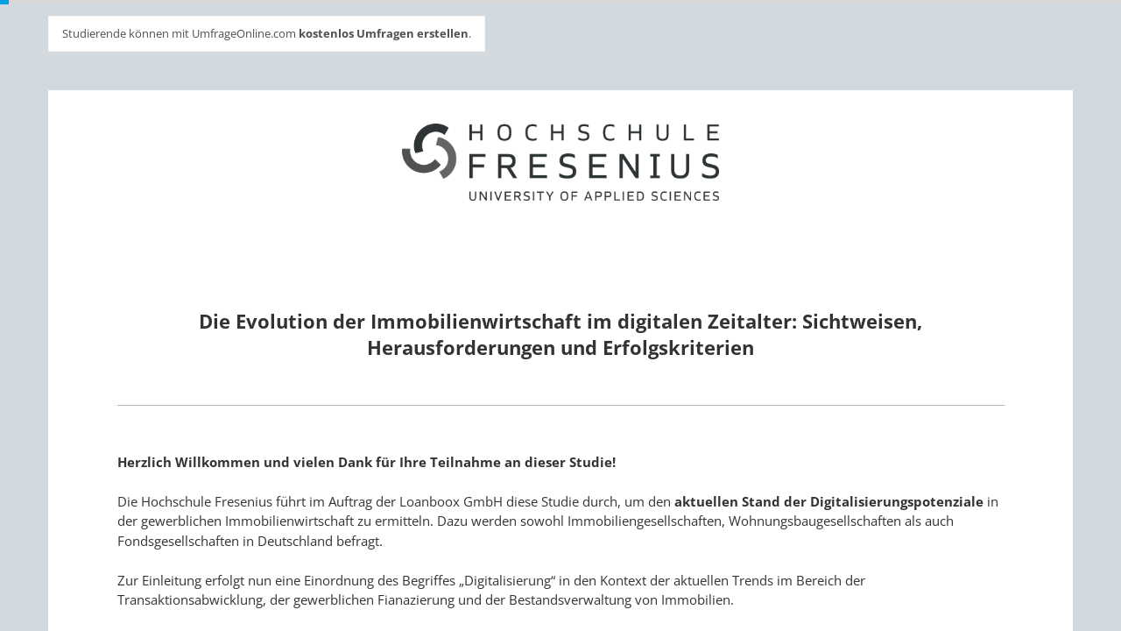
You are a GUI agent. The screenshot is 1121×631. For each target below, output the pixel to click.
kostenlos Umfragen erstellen (384, 33)
